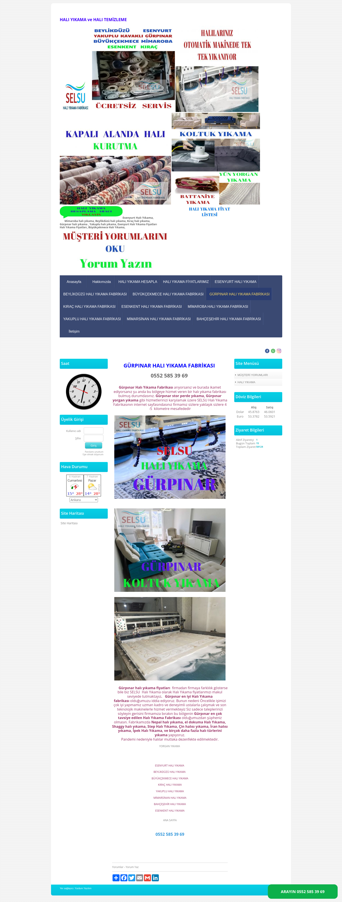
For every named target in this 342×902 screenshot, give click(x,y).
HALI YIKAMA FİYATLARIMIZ (186, 282)
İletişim (74, 331)
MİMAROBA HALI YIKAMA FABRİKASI (218, 306)
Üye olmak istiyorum (92, 454)
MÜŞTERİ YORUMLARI (253, 375)
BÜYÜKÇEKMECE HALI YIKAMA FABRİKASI (168, 294)
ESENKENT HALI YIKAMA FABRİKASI (151, 306)
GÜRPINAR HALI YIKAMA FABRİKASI (240, 294)
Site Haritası (69, 523)
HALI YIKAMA (246, 382)
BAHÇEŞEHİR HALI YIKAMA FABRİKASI (229, 319)
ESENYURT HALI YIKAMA (235, 282)
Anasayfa (74, 282)
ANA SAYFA (170, 820)
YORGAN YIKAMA (170, 746)
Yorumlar (117, 867)
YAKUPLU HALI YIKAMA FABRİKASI (92, 319)
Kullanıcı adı (73, 431)
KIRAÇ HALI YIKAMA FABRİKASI (89, 306)
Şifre (78, 438)
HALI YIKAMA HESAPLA (137, 282)
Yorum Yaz (132, 867)
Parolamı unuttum (94, 451)
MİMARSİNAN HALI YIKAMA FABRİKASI (159, 319)
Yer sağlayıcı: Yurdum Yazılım (75, 888)
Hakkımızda (101, 282)
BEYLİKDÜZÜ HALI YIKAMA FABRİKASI (95, 294)
